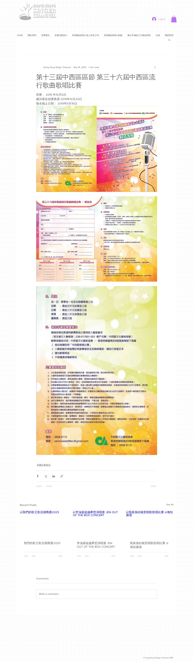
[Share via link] (61, 476)
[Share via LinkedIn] (53, 476)
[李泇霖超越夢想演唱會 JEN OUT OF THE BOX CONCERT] (96, 524)
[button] (174, 19)
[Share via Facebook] (37, 476)
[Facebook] (145, 5)
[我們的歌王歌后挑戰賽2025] (43, 524)
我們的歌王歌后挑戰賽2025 (42, 543)
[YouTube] (162, 5)
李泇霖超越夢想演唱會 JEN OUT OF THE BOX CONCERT (96, 544)
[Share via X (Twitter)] (45, 476)
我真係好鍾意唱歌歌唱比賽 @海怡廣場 (149, 545)
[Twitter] (153, 5)
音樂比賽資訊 (43, 465)
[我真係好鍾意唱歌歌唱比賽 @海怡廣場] (149, 524)
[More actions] (155, 67)
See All (169, 504)
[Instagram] (171, 5)
